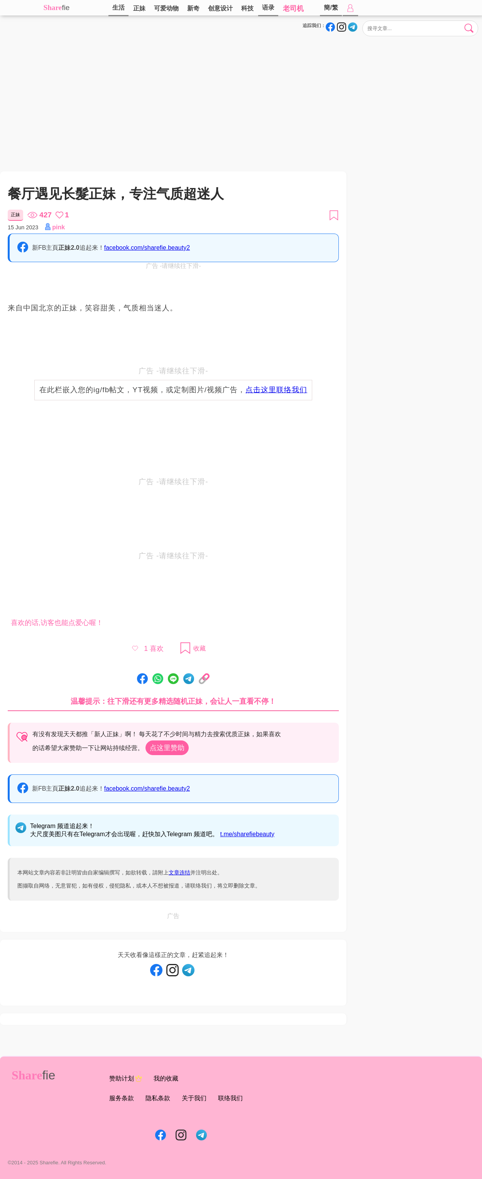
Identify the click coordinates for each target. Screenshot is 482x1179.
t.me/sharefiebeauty (247, 834)
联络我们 (230, 1098)
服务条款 (121, 1098)
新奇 (193, 8)
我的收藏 (166, 1078)
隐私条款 (157, 1098)
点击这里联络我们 (276, 390)
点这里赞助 (167, 748)
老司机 (293, 8)
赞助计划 (125, 1078)
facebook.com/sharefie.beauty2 (147, 247)
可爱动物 (166, 8)
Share (53, 7)
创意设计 (220, 8)
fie (65, 7)
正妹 (139, 8)
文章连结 (179, 872)
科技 (247, 8)
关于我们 (194, 1098)
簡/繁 (331, 7)
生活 (118, 7)
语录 (268, 7)
